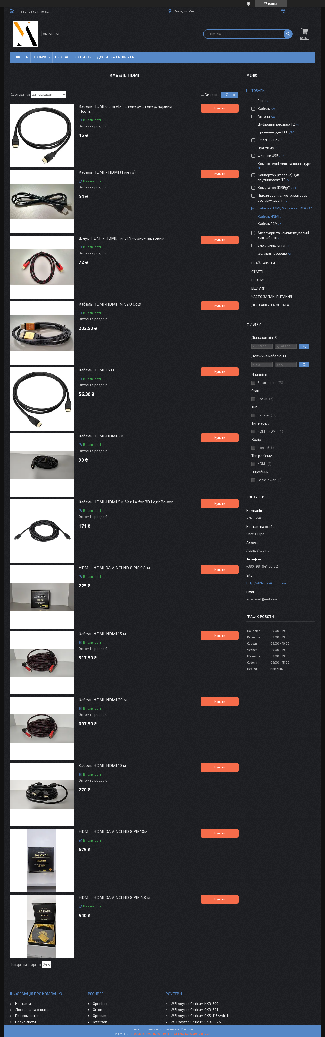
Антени (264, 116)
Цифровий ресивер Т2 (276, 124)
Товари (39, 57)
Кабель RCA (267, 223)
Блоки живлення (271, 245)
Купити (219, 108)
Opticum (99, 1015)
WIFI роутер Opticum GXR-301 (194, 1009)
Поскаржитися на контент (150, 1033)
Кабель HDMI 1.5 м (96, 369)
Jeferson (100, 1022)
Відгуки (258, 288)
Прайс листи (25, 1022)
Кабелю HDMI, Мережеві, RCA (282, 208)
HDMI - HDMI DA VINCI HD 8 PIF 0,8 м (114, 567)
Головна (20, 57)
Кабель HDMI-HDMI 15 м (102, 633)
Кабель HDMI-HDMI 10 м (102, 765)
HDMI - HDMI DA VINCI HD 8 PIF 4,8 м (114, 897)
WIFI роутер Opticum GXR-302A (196, 1022)
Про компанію (26, 1015)
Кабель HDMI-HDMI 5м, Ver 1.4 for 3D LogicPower (126, 501)
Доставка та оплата (115, 57)
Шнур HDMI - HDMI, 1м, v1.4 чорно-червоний (121, 238)
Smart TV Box (268, 140)
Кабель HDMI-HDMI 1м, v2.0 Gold (110, 303)
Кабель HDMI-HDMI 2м (101, 435)
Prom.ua (187, 1029)
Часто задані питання (271, 296)
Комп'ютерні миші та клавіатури (284, 163)
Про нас (62, 57)
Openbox (100, 1003)
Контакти (83, 57)
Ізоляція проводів (272, 253)
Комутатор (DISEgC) (274, 187)
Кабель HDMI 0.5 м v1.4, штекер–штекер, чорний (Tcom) (125, 108)
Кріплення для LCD (273, 132)
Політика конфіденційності (190, 1033)
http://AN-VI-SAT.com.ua (266, 583)
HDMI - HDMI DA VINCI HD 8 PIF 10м (113, 831)
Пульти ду (266, 148)
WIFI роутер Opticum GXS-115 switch (200, 1015)
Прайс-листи (263, 263)
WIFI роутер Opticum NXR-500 (194, 1003)
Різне (262, 100)
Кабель (264, 108)
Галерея (211, 95)
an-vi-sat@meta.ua (261, 599)
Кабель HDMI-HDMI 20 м (103, 699)
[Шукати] (288, 34)
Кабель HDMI (268, 216)
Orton (97, 1009)
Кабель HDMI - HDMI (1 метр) (107, 172)
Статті (257, 271)
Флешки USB (268, 155)
